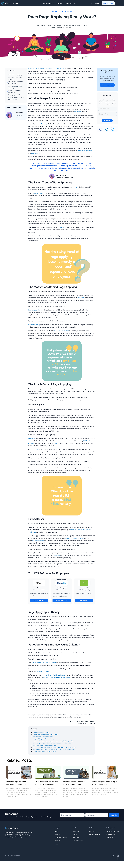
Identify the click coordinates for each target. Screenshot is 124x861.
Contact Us (109, 837)
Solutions (70, 3)
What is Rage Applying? (15, 75)
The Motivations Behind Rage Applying (15, 82)
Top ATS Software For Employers (14, 91)
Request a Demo (108, 3)
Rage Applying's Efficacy (15, 95)
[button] (101, 129)
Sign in (97, 3)
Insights (60, 3)
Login (56, 831)
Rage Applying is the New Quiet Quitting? (16, 98)
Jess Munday (42, 124)
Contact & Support (61, 837)
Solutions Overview (112, 831)
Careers (57, 841)
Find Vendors (48, 3)
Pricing (75, 834)
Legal (56, 844)
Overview (76, 831)
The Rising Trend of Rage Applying (15, 78)
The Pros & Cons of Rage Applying (15, 87)
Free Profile (76, 837)
